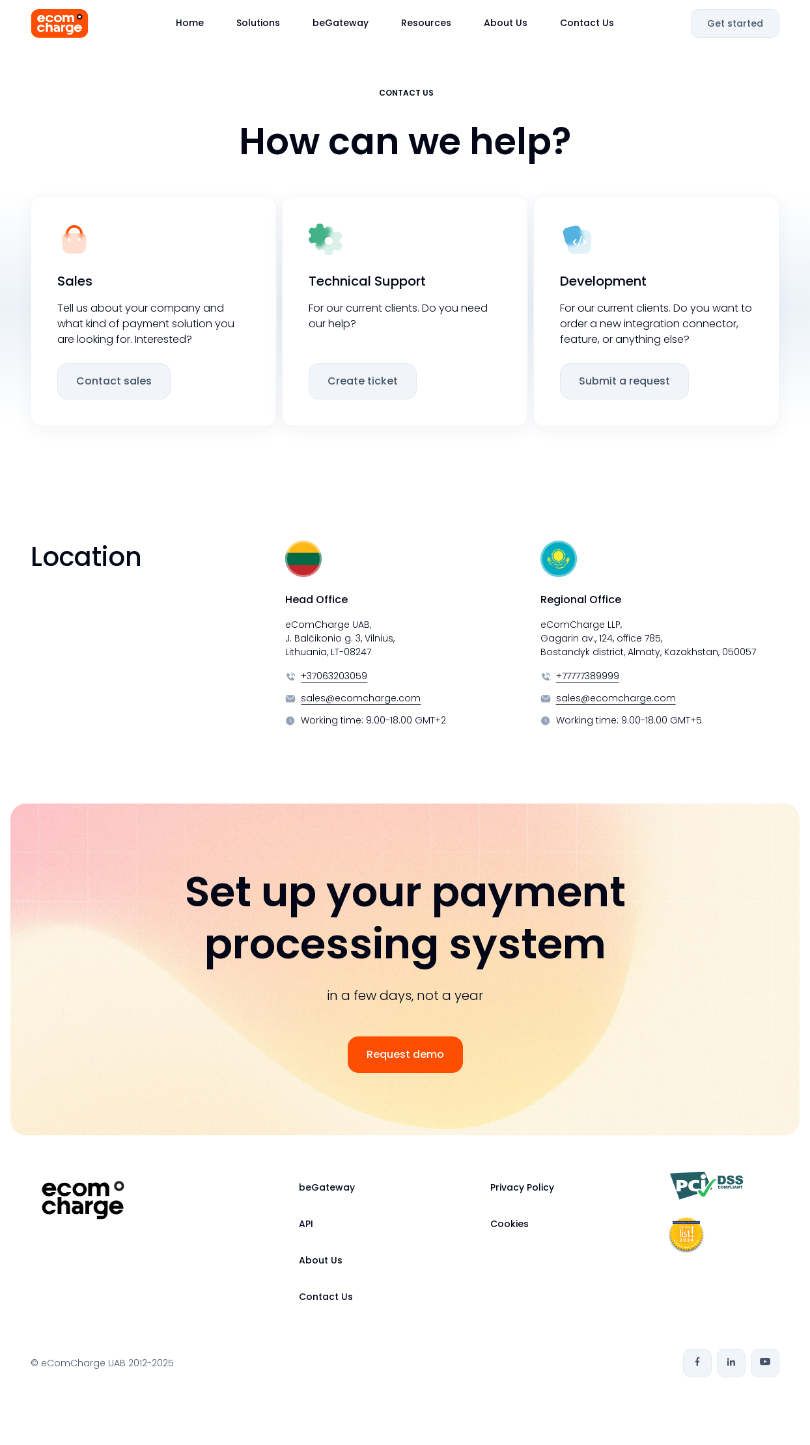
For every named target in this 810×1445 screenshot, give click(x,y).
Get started (735, 23)
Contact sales (114, 380)
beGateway (341, 22)
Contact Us (587, 22)
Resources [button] (426, 22)
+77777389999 (587, 675)
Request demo (405, 1054)
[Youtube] (765, 1363)
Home (190, 22)
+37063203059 (334, 675)
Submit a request (624, 380)
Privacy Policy (522, 1187)
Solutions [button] (258, 22)
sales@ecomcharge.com (361, 698)
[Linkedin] (731, 1363)
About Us (505, 22)
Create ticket (363, 380)
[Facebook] (697, 1363)
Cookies (509, 1223)
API (306, 1223)
